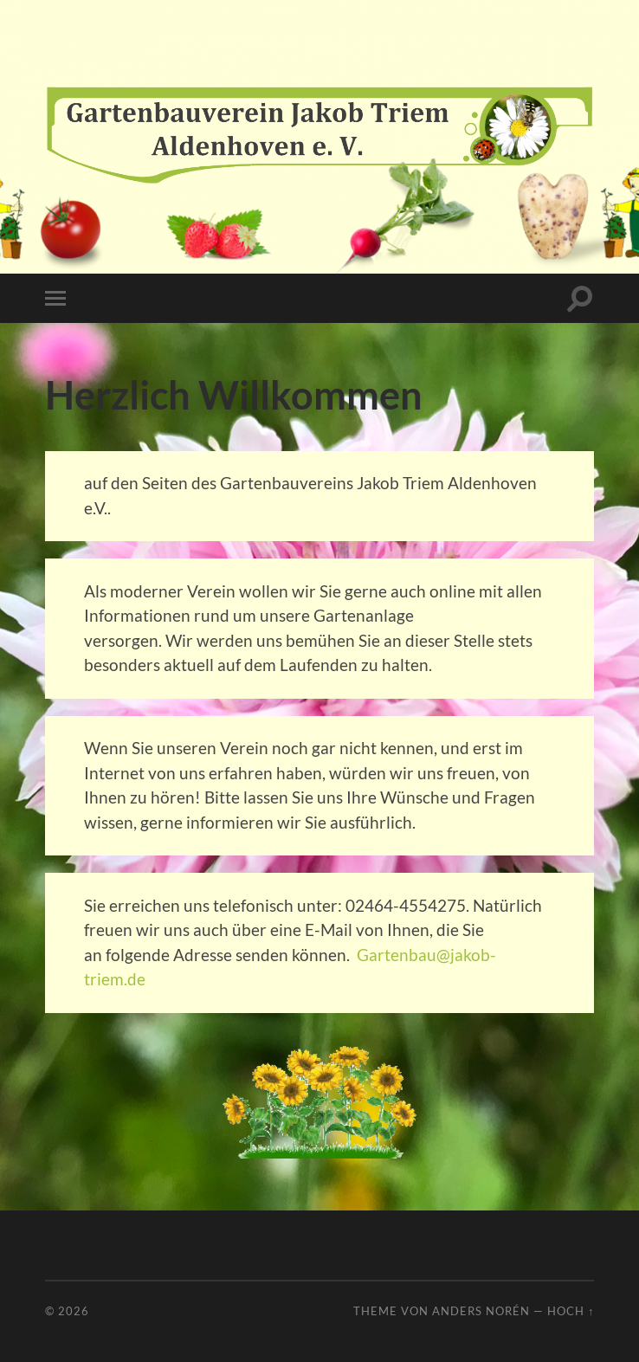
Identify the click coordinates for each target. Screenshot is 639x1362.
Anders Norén (481, 1311)
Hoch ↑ (570, 1311)
